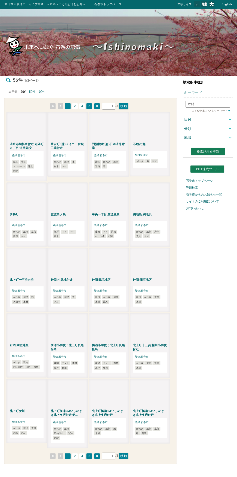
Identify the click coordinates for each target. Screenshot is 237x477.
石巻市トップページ (107, 4)
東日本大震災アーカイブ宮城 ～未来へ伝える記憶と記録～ (45, 4)
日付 (187, 119)
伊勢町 (14, 214)
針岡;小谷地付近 (61, 279)
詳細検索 (192, 187)
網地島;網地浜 (142, 214)
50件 (32, 91)
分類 (187, 128)
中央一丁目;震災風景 (106, 214)
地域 (187, 137)
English (227, 4)
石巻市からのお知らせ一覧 (204, 194)
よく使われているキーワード (210, 110)
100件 (41, 91)
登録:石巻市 (18, 155)
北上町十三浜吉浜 (22, 279)
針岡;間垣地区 (101, 279)
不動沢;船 (139, 144)
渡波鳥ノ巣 (58, 214)
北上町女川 (17, 411)
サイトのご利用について (202, 201)
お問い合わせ (195, 208)
